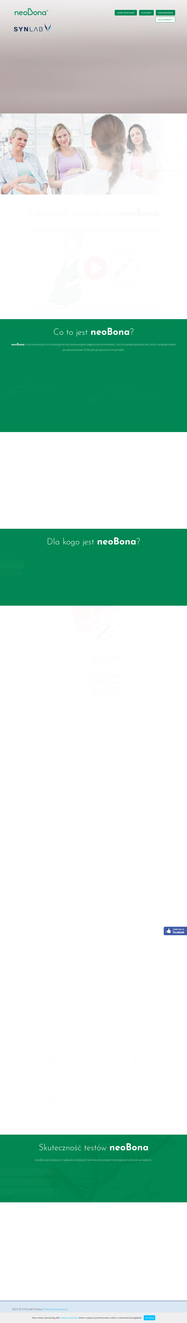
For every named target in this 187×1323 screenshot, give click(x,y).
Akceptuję (149, 1318)
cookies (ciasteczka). (69, 1318)
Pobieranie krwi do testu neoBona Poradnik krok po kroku (133, 139)
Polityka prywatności (56, 1309)
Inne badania (165, 12)
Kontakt (145, 12)
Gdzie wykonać (123, 12)
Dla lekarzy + (165, 18)
